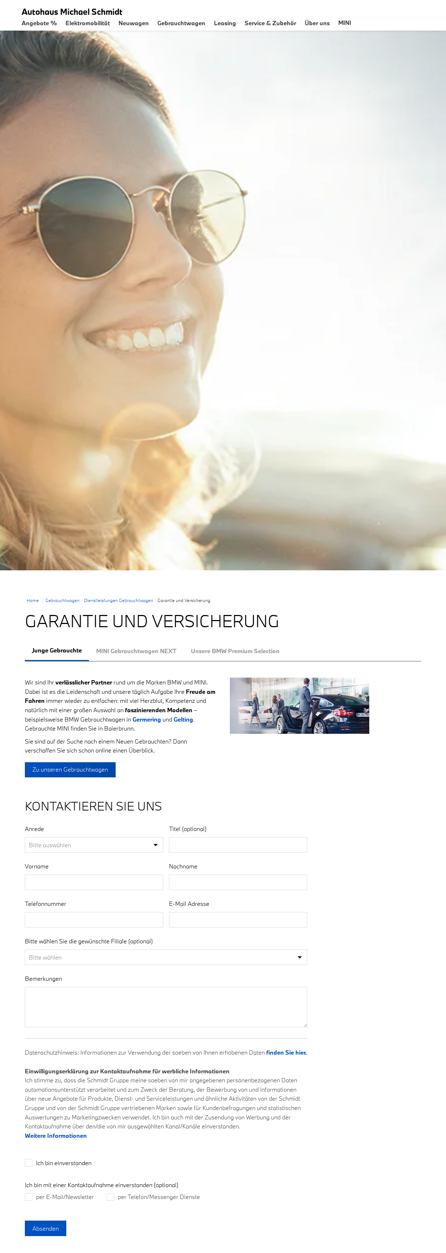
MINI (344, 22)
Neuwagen (134, 23)
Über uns (317, 23)
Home (33, 600)
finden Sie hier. (286, 1059)
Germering (147, 719)
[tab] (57, 651)
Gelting (183, 719)
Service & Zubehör (270, 23)
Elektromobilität (88, 23)
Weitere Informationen (56, 1142)
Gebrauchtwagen (181, 23)
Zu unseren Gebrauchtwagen (70, 769)
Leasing (225, 23)
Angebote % (39, 23)
